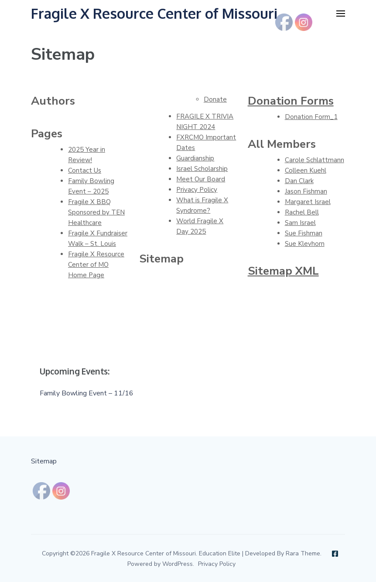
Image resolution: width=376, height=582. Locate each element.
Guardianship (195, 158)
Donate (215, 99)
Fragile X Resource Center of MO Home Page (96, 264)
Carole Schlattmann (314, 160)
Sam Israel (300, 222)
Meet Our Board (200, 179)
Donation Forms (291, 101)
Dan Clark (299, 181)
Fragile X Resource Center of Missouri (154, 13)
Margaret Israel (308, 201)
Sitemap (44, 461)
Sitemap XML (283, 271)
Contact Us (84, 170)
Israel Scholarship (202, 168)
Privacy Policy (196, 189)
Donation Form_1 (311, 116)
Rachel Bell (302, 212)
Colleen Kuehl (305, 170)
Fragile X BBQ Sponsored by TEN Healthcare (96, 212)
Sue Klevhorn (305, 243)
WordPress (177, 564)
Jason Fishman (306, 191)
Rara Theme (303, 553)
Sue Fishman (303, 233)
